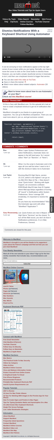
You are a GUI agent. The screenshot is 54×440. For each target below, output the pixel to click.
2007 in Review (8, 391)
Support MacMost (9, 418)
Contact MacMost (9, 423)
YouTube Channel (42, 22)
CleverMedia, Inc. (22, 436)
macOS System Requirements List (15, 384)
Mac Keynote (8, 298)
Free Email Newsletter (11, 339)
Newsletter (35, 19)
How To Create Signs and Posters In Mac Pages (20, 400)
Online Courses (26, 22)
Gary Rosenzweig (10, 213)
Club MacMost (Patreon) (12, 342)
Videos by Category (10, 363)
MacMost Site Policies (11, 433)
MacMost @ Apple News (12, 352)
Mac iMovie (7, 301)
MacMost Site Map (10, 430)
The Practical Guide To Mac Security (16, 360)
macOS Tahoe (8, 286)
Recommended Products (12, 380)
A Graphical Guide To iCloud (13, 375)
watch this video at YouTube (25, 80)
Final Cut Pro (8, 303)
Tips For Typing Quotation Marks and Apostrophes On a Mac (25, 402)
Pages (5, 291)
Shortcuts (6, 293)
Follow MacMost (27, 24)
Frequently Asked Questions (13, 421)
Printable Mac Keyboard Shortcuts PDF (17, 382)
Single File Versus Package (13, 407)
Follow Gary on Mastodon (12, 349)
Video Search (23, 19)
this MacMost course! (22, 97)
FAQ (6, 22)
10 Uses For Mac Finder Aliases (14, 393)
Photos (5, 289)
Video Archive (8, 365)
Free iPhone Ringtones (11, 377)
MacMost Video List (10, 428)
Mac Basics (7, 358)
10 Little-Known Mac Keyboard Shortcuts (18, 405)
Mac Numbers (8, 296)
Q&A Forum (47, 19)
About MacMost (9, 416)
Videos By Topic (9, 19)
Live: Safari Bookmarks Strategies (15, 409)
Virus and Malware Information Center (17, 370)
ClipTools (14, 22)
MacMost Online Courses (12, 368)
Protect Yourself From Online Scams (16, 372)
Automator (41, 84)
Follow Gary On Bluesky (12, 347)
